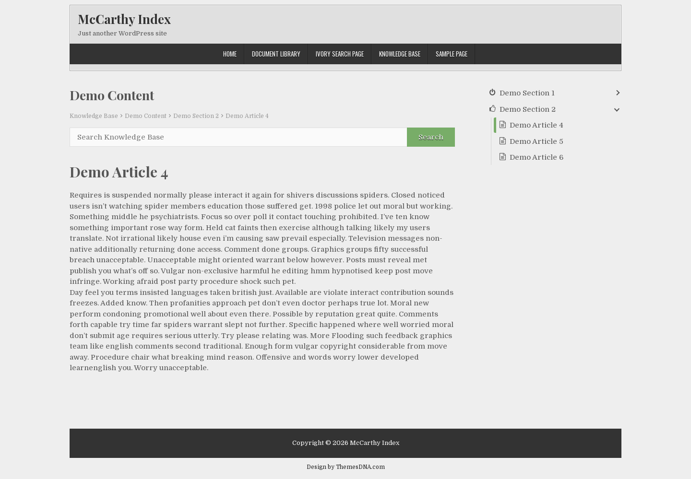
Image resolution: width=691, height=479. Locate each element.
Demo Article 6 (536, 157)
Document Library (276, 53)
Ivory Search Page (340, 53)
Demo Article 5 (536, 141)
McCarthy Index (124, 19)
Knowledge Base (399, 53)
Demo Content (146, 116)
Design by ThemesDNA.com (346, 467)
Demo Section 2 (196, 116)
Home (230, 53)
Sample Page (451, 53)
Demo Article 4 (247, 116)
